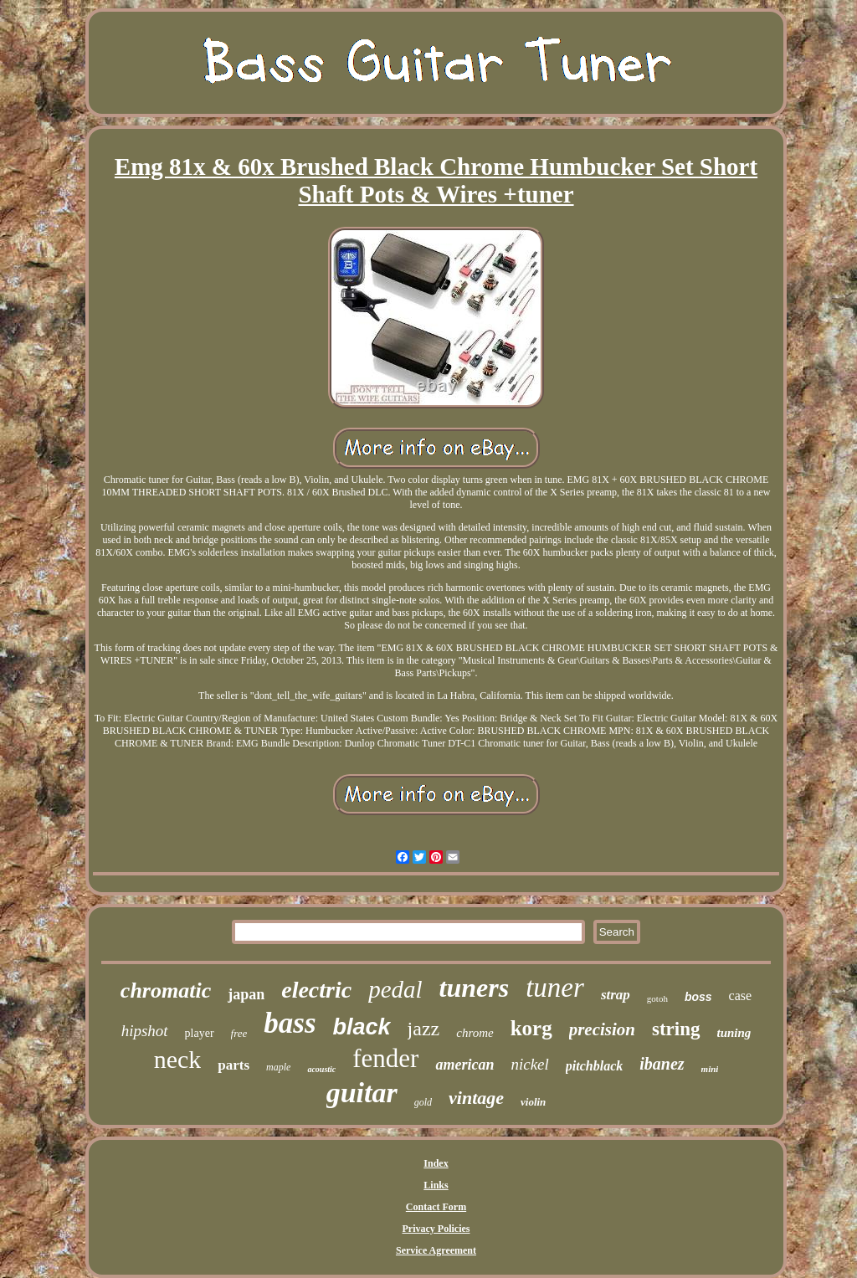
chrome (474, 1032)
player (199, 1033)
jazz (424, 1028)
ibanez (661, 1064)
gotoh (657, 998)
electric (316, 990)
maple (278, 1067)
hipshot (144, 1030)
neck (178, 1059)
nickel (529, 1064)
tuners (474, 988)
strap (615, 995)
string (676, 1029)
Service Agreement (436, 1250)
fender (385, 1058)
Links (435, 1185)
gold (423, 1102)
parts (233, 1065)
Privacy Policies (436, 1228)
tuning (734, 1032)
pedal (395, 989)
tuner (555, 988)
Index (435, 1163)
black (362, 1026)
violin (533, 1102)
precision (602, 1029)
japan (246, 994)
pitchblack (594, 1066)
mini (710, 1069)
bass (290, 1023)
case (740, 995)
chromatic (166, 990)
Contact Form (436, 1207)
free (239, 1033)
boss (698, 996)
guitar (362, 1092)
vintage (476, 1097)
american (464, 1064)
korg (531, 1028)
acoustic (321, 1069)
